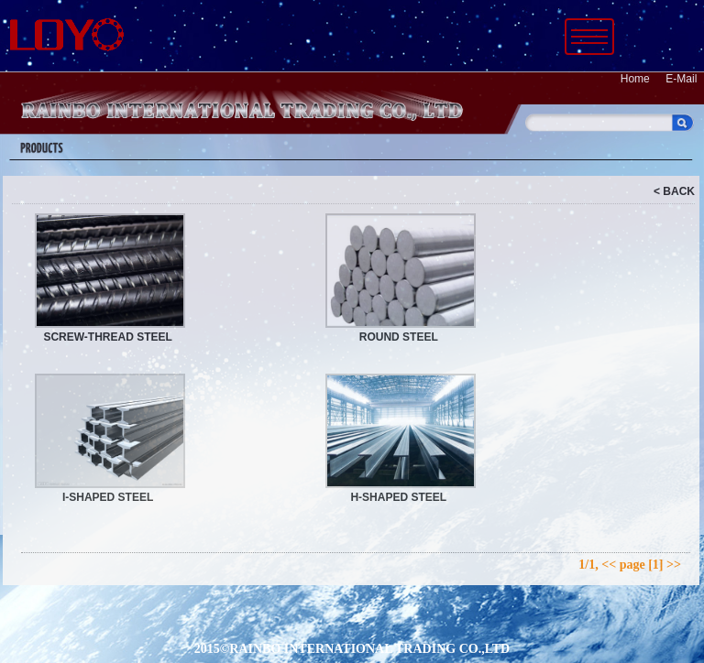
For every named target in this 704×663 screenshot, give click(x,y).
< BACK (674, 191)
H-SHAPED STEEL (398, 497)
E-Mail (681, 78)
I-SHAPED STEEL (107, 497)
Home (635, 78)
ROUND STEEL (398, 337)
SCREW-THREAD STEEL (107, 337)
